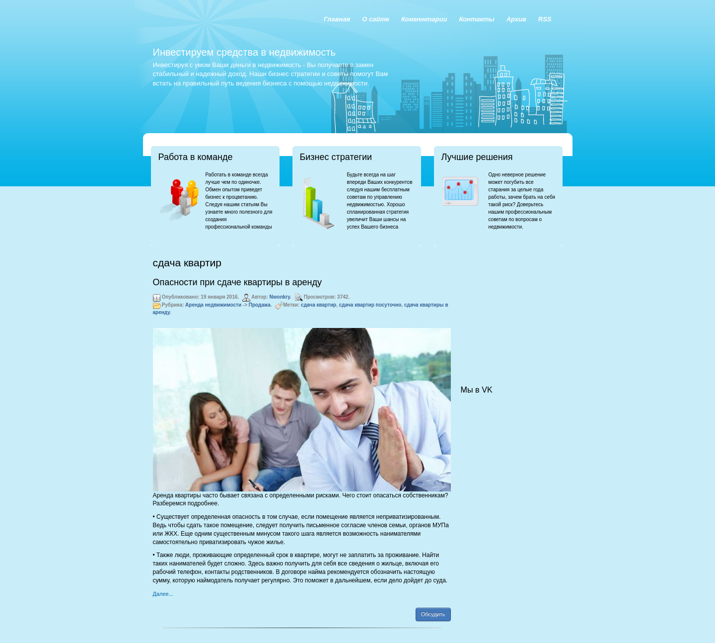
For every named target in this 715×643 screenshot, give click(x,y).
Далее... (163, 594)
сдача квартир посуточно (370, 305)
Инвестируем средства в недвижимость (244, 52)
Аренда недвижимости (213, 305)
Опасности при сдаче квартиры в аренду (237, 282)
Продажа (260, 305)
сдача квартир (318, 305)
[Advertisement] (510, 306)
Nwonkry (280, 297)
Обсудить (433, 614)
